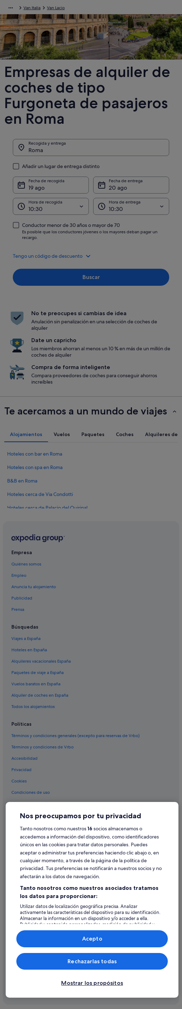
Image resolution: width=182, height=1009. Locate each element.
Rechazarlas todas (92, 961)
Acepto (92, 938)
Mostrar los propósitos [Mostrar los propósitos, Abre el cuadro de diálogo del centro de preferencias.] (92, 983)
